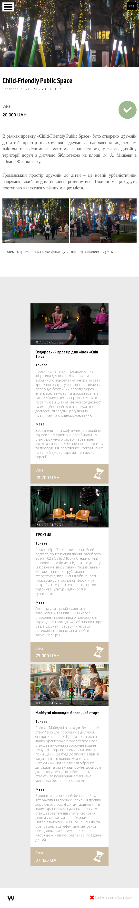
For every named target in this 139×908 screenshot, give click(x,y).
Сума (6, 106)
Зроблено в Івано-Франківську (113, 897)
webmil (10, 898)
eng (131, 6)
